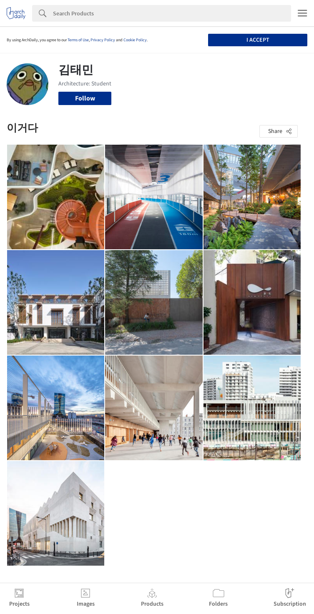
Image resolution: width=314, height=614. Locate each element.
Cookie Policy (135, 40)
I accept (257, 40)
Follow (85, 98)
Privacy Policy (102, 40)
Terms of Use (78, 40)
